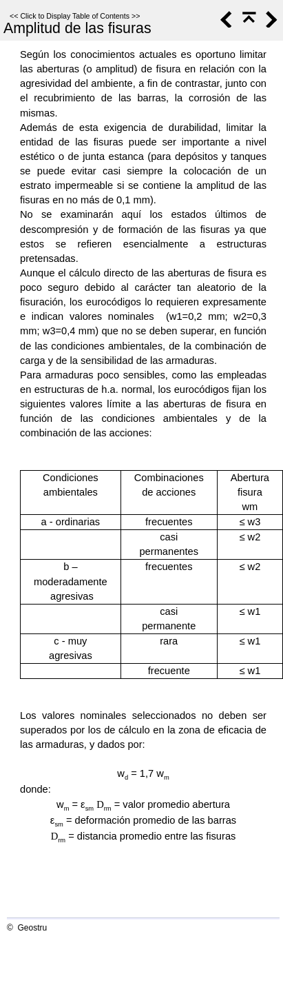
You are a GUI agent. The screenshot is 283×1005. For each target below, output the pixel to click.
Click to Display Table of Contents (74, 16)
